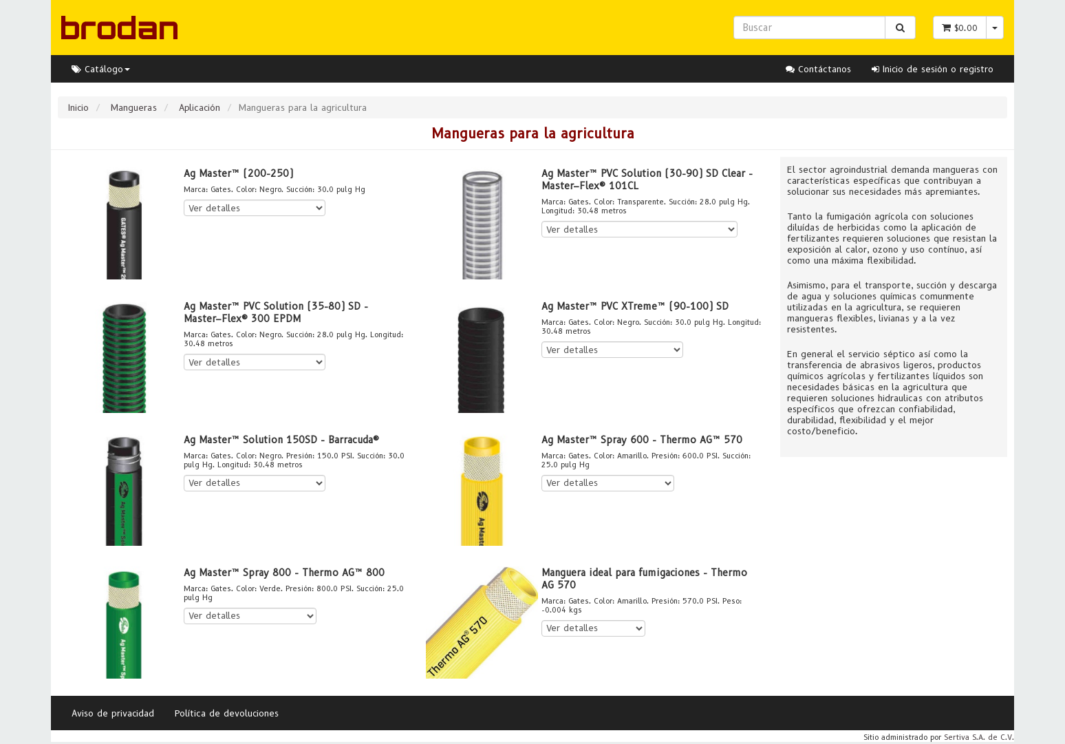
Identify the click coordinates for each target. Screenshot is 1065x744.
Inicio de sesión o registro (932, 68)
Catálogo (101, 68)
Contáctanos (818, 68)
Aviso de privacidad (113, 713)
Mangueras (134, 107)
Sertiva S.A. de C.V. (979, 737)
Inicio (78, 107)
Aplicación (199, 107)
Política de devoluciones (227, 713)
